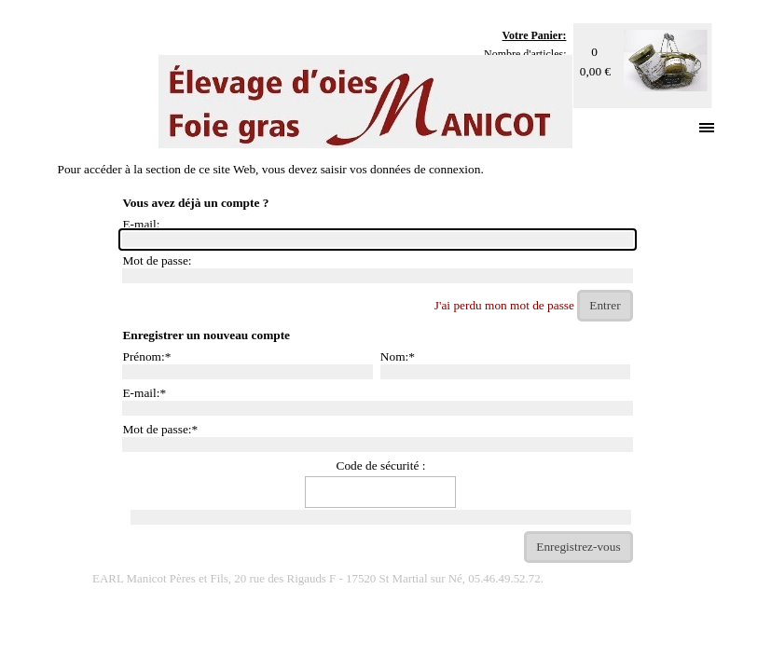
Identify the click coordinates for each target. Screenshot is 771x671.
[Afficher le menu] (707, 127)
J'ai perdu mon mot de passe (504, 305)
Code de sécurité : (381, 465)
